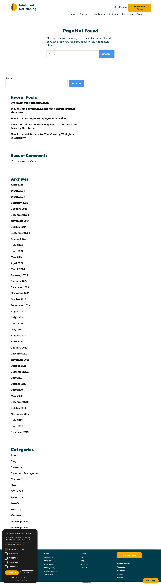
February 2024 (19, 275)
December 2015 (20, 432)
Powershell (18, 497)
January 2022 (19, 347)
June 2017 (17, 426)
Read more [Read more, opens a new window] (21, 544)
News (14, 485)
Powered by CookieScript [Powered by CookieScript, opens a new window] (20, 580)
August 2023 (18, 311)
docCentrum (49, 557)
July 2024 (17, 245)
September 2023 (20, 305)
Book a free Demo (139, 8)
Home (72, 14)
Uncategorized (19, 527)
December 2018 (20, 401)
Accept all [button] (11, 573)
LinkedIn (120, 574)
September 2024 (20, 232)
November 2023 (20, 293)
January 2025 (19, 208)
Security (16, 509)
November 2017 (20, 414)
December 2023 (20, 287)
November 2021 (20, 359)
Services (112, 14)
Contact (140, 14)
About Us (84, 564)
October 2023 (18, 299)
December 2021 (20, 353)
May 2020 (16, 396)
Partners (83, 557)
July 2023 (17, 317)
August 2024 (18, 239)
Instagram (121, 570)
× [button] (35, 532)
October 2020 (18, 383)
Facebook (121, 567)
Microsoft (17, 479)
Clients (83, 553)
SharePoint (17, 515)
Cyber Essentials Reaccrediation (30, 102)
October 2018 (18, 408)
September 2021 (20, 371)
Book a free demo (129, 555)
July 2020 (17, 389)
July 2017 (17, 420)
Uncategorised (19, 521)
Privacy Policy (49, 567)
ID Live (12, 583)
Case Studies (49, 564)
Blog (13, 461)
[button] (20, 577)
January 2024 (19, 281)
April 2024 (17, 263)
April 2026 (17, 184)
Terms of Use (49, 575)
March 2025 (18, 196)
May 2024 (16, 257)
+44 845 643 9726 (119, 7)
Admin (15, 455)
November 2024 (20, 220)
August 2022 (18, 335)
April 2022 (17, 341)
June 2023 (17, 323)
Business (16, 467)
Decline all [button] (27, 573)
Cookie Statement (51, 571)
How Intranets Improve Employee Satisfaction (38, 118)
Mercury (47, 560)
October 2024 (18, 227)
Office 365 (17, 491)
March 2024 (18, 269)
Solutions (98, 14)
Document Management (25, 473)
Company (84, 14)
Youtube (120, 577)
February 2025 (19, 202)
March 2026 (18, 190)
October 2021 (18, 365)
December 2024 (20, 214)
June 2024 (17, 251)
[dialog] (19, 556)
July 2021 (16, 377)
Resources (126, 14)
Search (9, 78)
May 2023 (16, 329)
